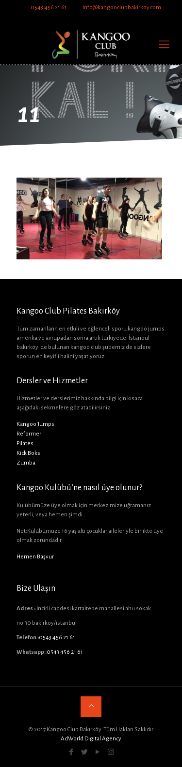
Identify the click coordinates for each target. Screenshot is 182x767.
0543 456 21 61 (49, 7)
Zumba (26, 463)
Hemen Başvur (35, 557)
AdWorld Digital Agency (91, 739)
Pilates (25, 443)
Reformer (29, 434)
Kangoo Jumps (35, 424)
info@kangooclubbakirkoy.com (121, 7)
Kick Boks (28, 453)
